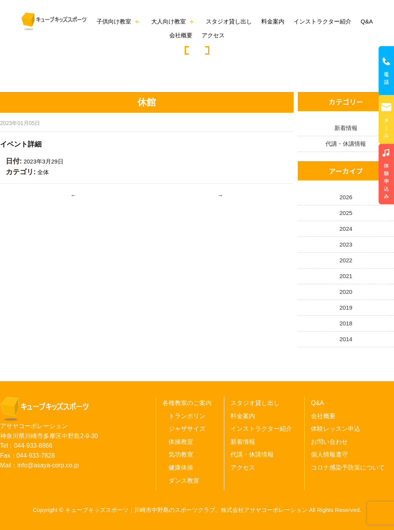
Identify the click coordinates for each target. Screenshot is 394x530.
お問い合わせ (329, 441)
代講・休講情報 (346, 143)
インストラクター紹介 (322, 21)
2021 (345, 276)
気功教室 (181, 454)
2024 (345, 228)
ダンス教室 (184, 480)
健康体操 (181, 467)
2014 (345, 339)
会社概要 (180, 35)
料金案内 (272, 21)
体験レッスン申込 (335, 428)
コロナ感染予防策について (348, 467)
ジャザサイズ (187, 428)
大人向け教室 (168, 21)
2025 (345, 213)
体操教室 (181, 441)
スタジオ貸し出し (229, 21)
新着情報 (345, 128)
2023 (345, 244)
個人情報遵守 (329, 454)
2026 (345, 197)
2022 (345, 260)
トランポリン (187, 416)
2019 (345, 307)
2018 (345, 323)
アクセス (213, 35)
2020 (345, 291)
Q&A (367, 21)
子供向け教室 (114, 21)
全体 (43, 172)
